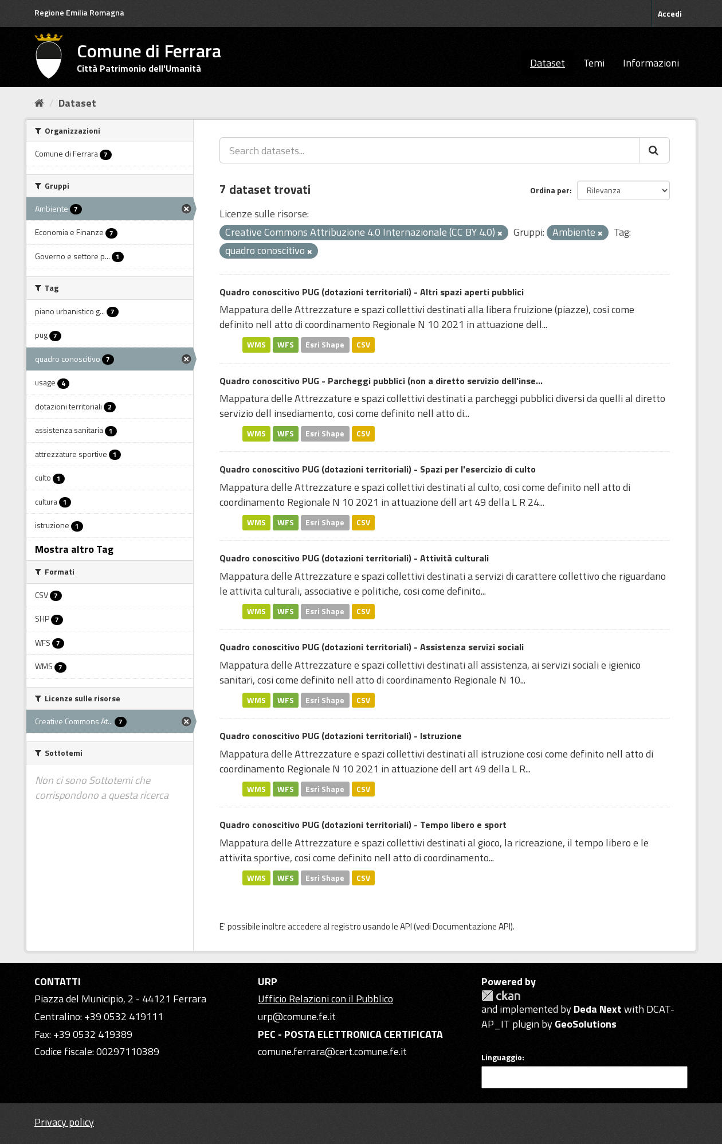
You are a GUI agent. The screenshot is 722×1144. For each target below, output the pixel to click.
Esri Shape (324, 344)
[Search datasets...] (429, 150)
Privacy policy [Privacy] (64, 1122)
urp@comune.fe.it (297, 1016)
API (406, 926)
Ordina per (550, 190)
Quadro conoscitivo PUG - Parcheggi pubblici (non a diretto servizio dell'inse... (381, 381)
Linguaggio (501, 1057)
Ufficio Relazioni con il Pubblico (325, 998)
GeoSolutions (586, 1024)
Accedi (670, 13)
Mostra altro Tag (74, 549)
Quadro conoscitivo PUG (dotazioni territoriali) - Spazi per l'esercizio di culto (377, 469)
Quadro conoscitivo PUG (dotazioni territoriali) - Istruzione (340, 736)
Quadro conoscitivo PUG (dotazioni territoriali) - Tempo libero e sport (363, 824)
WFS (285, 344)
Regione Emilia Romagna (79, 12)
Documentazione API (472, 926)
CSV (363, 344)
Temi (594, 63)
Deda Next (598, 1009)
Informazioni (651, 63)
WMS (256, 344)
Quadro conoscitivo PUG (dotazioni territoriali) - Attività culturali (354, 558)
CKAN (500, 996)
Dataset (547, 63)
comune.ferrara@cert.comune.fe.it (332, 1051)
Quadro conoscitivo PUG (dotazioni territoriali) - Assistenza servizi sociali (371, 647)
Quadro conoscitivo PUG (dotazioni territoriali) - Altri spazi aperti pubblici (371, 292)
